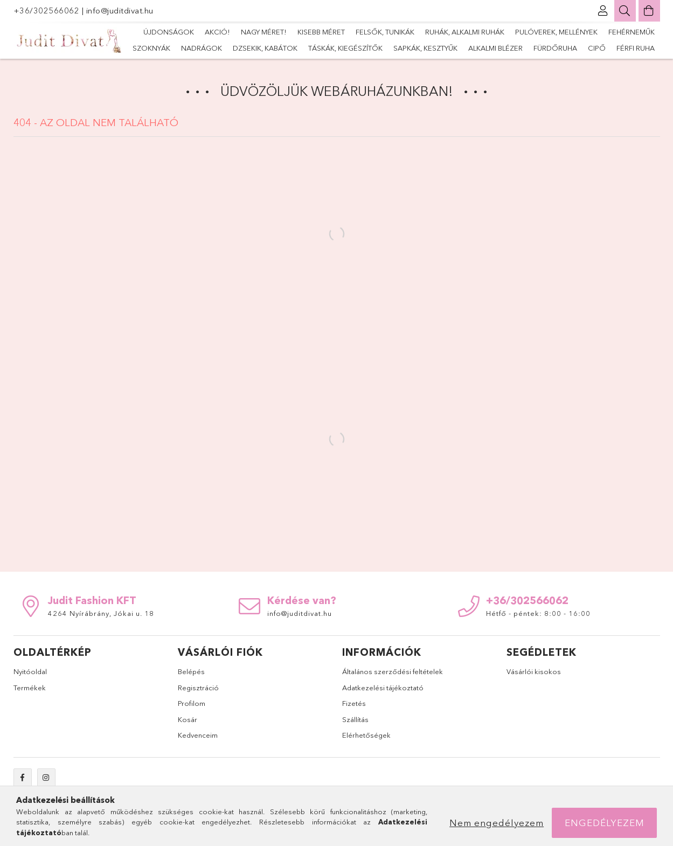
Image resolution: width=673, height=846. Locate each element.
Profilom (191, 703)
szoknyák (151, 48)
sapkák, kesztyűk (425, 48)
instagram (46, 777)
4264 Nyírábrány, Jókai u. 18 (101, 613)
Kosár (187, 719)
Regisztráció (198, 687)
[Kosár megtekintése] (649, 11)
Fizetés (354, 703)
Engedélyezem (604, 822)
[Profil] (603, 11)
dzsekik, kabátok (265, 48)
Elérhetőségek (366, 735)
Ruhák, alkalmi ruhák (464, 31)
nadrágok (201, 48)
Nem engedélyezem (496, 822)
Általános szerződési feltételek (392, 671)
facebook (22, 777)
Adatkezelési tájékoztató (383, 687)
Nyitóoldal (30, 671)
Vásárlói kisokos (534, 671)
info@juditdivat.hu (120, 10)
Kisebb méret (321, 31)
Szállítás (355, 719)
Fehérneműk (631, 31)
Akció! (217, 31)
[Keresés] (625, 11)
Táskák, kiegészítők (345, 48)
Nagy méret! (264, 31)
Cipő (597, 48)
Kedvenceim (198, 735)
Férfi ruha (635, 48)
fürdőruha (555, 48)
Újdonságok (168, 31)
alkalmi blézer (495, 48)
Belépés (191, 671)
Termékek (29, 687)
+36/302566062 (47, 10)
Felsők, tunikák (385, 31)
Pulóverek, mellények (556, 31)
